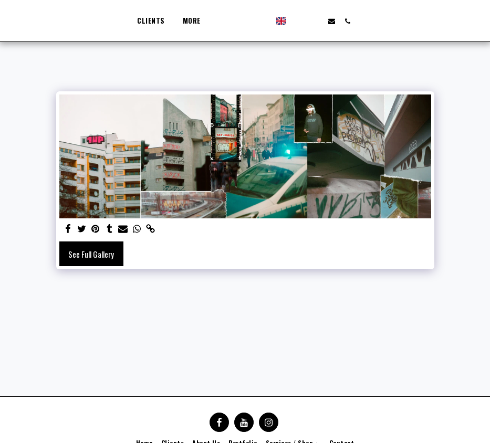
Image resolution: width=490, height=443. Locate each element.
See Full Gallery (91, 254)
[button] (335, 21)
